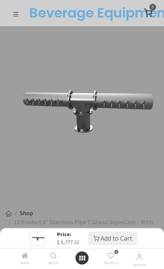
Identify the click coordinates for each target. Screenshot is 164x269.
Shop (26, 213)
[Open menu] (82, 258)
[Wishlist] (110, 255)
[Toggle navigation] (16, 13)
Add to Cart (112, 238)
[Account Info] (139, 256)
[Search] (53, 256)
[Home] (24, 256)
